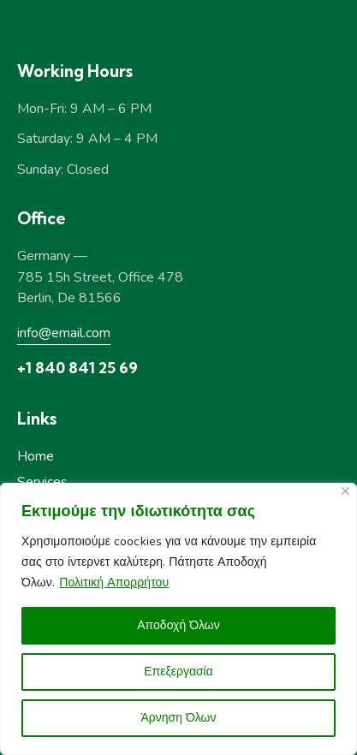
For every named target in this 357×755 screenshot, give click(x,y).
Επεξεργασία (178, 671)
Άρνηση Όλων (178, 718)
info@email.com (63, 333)
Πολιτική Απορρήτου (114, 582)
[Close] (345, 491)
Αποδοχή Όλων (178, 625)
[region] (178, 619)
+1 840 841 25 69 (77, 368)
